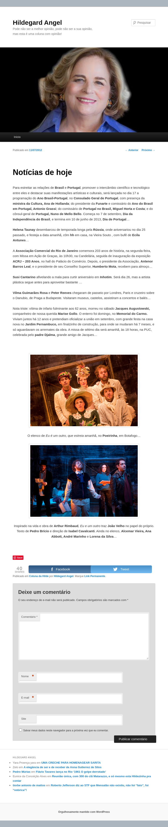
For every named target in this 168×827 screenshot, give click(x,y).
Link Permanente (94, 576)
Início (17, 137)
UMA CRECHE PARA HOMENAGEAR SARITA (71, 762)
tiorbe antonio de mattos (29, 785)
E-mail (27, 698)
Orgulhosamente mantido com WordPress (84, 811)
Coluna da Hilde (39, 576)
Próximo (148, 150)
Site (23, 718)
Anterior (132, 150)
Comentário (29, 616)
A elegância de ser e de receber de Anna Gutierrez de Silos (62, 767)
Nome (27, 676)
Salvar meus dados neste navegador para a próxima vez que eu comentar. (65, 730)
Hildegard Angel (37, 22)
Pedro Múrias (21, 771)
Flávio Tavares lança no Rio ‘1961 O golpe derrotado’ (71, 771)
